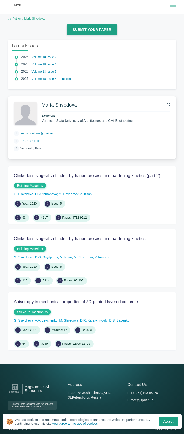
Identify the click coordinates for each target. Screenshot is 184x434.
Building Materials (30, 185)
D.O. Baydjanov (46, 257)
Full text (65, 78)
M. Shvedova (68, 194)
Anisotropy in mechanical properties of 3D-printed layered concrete (76, 301)
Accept (168, 421)
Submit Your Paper (92, 29)
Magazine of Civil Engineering (37, 388)
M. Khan (86, 194)
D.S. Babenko (119, 320)
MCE (17, 5)
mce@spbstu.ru (143, 400)
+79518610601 (30, 141)
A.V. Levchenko (46, 320)
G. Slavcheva (23, 194)
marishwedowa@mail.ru (36, 133)
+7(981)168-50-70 (144, 393)
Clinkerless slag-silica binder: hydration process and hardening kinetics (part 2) (87, 175)
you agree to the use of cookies (75, 423)
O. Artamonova (46, 194)
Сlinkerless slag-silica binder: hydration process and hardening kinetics (80, 238)
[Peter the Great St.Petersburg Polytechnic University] (14, 393)
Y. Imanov (102, 257)
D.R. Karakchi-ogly (94, 320)
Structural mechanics (32, 312)
